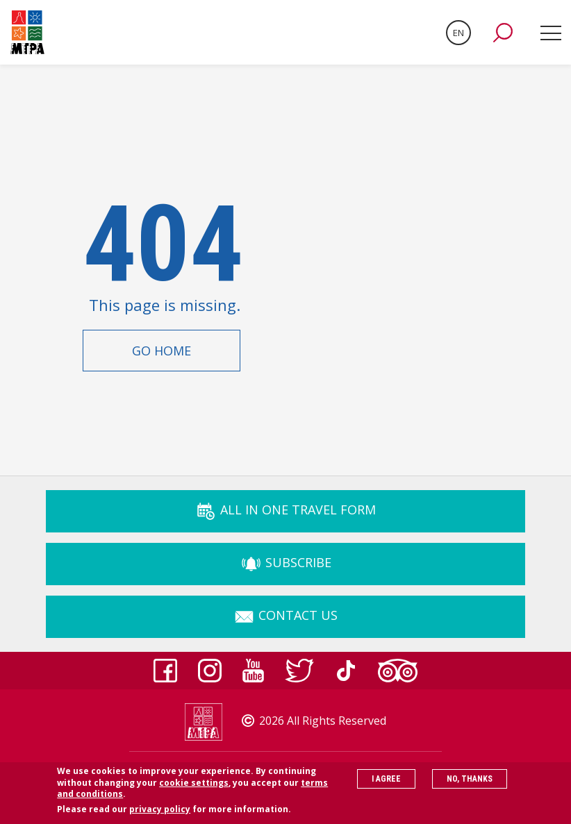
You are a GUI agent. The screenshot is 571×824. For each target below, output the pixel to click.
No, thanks (470, 784)
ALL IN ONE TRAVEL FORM (285, 509)
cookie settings (194, 787)
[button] (503, 32)
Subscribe (285, 562)
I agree (386, 784)
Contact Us (285, 615)
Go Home (161, 350)
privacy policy (159, 815)
